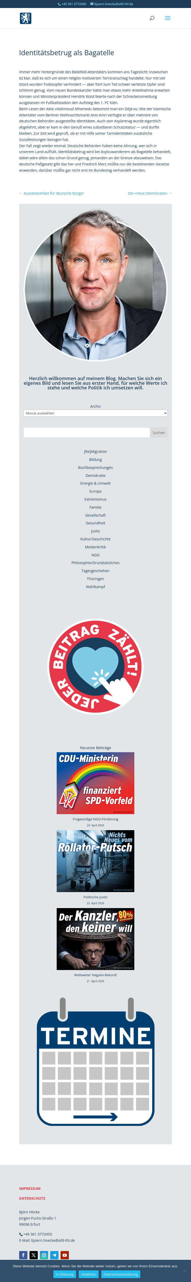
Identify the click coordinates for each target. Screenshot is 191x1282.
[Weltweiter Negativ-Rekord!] (95, 940)
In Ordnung (65, 1274)
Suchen (158, 432)
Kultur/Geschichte (95, 538)
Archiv (95, 406)
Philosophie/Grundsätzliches (95, 562)
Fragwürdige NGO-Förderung (95, 819)
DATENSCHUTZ (32, 1198)
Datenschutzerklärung (121, 1274)
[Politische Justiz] (95, 862)
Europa (96, 491)
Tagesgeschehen (95, 570)
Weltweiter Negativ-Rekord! (95, 975)
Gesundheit (95, 522)
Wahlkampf (95, 586)
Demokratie (96, 475)
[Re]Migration (95, 451)
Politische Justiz (96, 897)
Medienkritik (95, 546)
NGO (95, 554)
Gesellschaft (95, 515)
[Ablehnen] (184, 1270)
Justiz (95, 530)
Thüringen (95, 578)
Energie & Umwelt (95, 483)
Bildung (95, 459)
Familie (95, 507)
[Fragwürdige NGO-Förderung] (95, 784)
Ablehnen (88, 1274)
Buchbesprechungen (95, 467)
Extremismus (95, 499)
